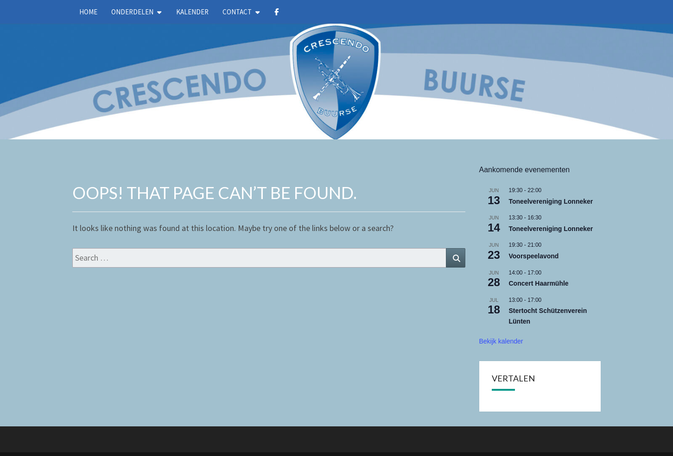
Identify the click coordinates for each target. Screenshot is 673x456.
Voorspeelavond (534, 256)
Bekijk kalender (501, 341)
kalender (192, 11)
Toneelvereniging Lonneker (551, 201)
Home (88, 11)
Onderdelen (132, 11)
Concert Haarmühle (539, 283)
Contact (237, 11)
